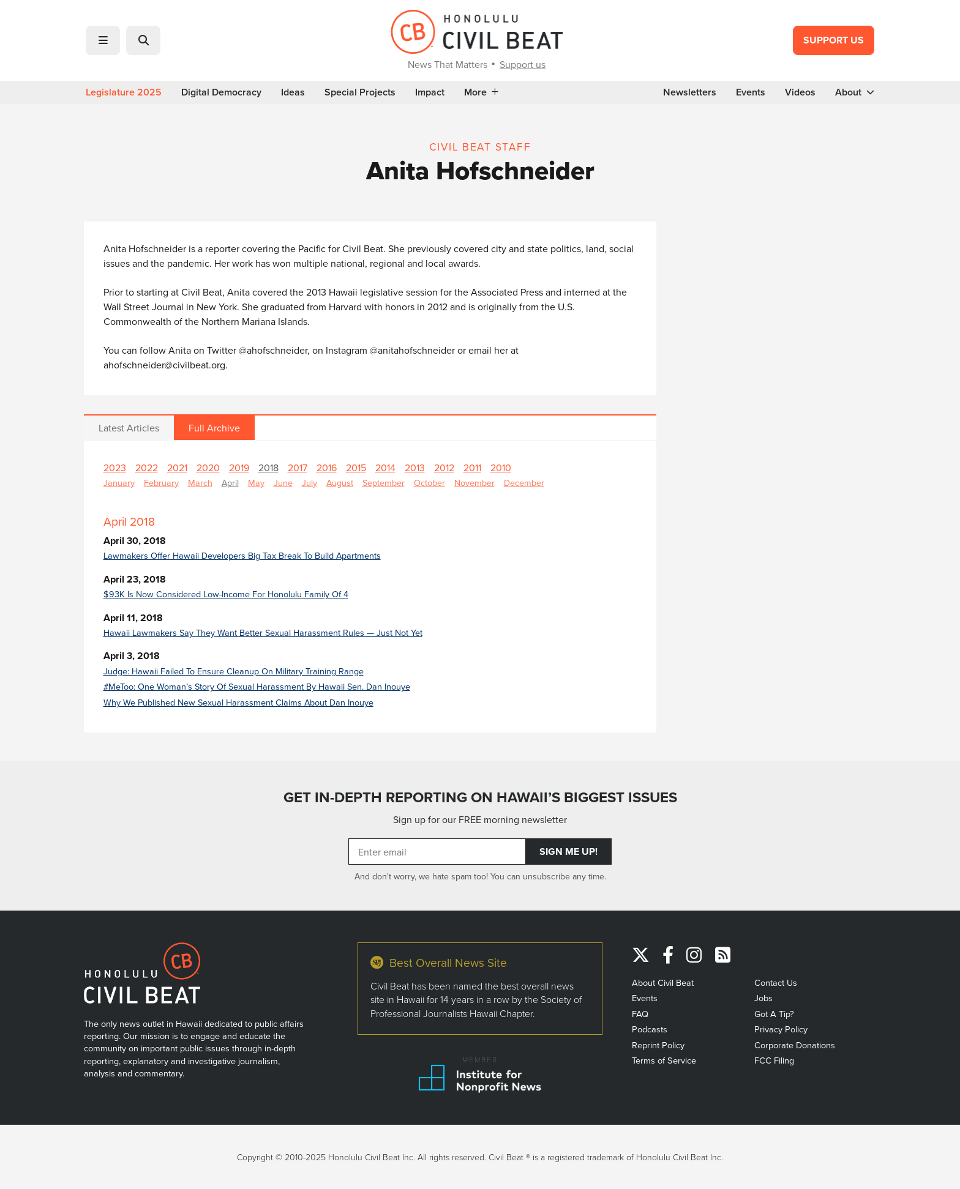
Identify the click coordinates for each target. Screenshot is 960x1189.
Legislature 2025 (124, 92)
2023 (114, 467)
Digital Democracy (221, 92)
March (200, 482)
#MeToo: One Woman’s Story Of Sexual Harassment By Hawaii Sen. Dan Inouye (256, 686)
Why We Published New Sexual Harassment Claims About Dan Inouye (238, 702)
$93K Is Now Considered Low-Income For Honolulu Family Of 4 (225, 593)
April (230, 482)
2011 (472, 467)
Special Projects (360, 92)
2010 (500, 467)
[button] (103, 40)
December (524, 482)
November (474, 482)
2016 (327, 467)
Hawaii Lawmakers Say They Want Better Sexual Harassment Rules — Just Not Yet (262, 632)
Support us (523, 64)
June (283, 482)
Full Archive (214, 427)
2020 (208, 467)
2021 (177, 467)
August (339, 482)
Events (750, 92)
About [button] (854, 92)
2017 (297, 467)
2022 (146, 467)
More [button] (481, 92)
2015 (356, 467)
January (119, 482)
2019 (239, 467)
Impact (429, 92)
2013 (415, 467)
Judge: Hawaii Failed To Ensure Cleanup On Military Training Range (233, 671)
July (309, 482)
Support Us (833, 40)
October (429, 482)
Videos (800, 92)
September (383, 482)
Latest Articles (129, 427)
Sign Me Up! (568, 851)
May (256, 482)
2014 (385, 467)
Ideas (293, 92)
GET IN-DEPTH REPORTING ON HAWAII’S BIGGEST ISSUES (480, 797)
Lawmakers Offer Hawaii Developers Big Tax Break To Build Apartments (242, 555)
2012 (444, 467)
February (161, 482)
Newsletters (689, 92)
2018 (268, 467)
